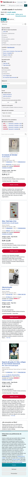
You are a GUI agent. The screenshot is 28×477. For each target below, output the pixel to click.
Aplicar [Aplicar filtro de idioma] (4, 86)
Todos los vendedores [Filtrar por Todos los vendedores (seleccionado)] (8, 121)
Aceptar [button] (14, 465)
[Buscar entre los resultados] (14, 134)
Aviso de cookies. (16, 459)
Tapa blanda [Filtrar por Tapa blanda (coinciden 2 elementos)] (6, 65)
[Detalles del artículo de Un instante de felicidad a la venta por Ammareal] (14, 145)
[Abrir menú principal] (3, 5)
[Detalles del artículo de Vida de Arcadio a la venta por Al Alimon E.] (14, 276)
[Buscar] (25, 5)
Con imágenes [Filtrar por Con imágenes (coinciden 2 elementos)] (6, 75)
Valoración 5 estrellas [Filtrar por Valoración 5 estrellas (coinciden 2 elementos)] (11, 129)
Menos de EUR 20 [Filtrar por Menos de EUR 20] (7, 94)
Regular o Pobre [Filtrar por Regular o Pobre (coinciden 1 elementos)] (7, 55)
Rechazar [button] (14, 469)
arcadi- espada (11, 12)
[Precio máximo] (11, 102)
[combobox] (16, 5)
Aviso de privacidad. (17, 462)
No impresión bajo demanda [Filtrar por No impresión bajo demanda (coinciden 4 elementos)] (10, 77)
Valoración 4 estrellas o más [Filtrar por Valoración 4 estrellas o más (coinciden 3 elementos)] (13, 127)
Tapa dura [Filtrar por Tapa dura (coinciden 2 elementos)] (5, 63)
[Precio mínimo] (4, 102)
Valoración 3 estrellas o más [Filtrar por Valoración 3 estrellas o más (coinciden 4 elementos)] (13, 125)
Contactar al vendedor (7, 167)
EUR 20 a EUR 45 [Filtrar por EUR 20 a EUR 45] (7, 96)
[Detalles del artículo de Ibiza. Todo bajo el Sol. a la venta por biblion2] (14, 210)
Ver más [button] (8, 337)
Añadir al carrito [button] (14, 184)
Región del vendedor (7, 112)
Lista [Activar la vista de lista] (4, 19)
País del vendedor (6, 116)
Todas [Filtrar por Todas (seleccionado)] (4, 61)
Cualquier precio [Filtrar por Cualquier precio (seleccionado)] (6, 92)
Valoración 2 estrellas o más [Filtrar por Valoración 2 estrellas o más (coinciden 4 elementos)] (13, 123)
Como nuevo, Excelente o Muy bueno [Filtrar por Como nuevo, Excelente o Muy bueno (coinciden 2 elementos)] (12, 51)
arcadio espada (10, 14)
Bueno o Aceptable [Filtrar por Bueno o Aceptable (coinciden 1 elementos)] (7, 53)
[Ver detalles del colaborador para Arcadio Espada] (6, 156)
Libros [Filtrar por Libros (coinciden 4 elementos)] (5, 31)
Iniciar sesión (20, 2)
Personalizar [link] (14, 473)
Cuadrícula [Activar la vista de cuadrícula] (10, 19)
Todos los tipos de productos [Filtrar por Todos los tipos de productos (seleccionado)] (9, 29)
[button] (26, 134)
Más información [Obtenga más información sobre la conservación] (10, 47)
